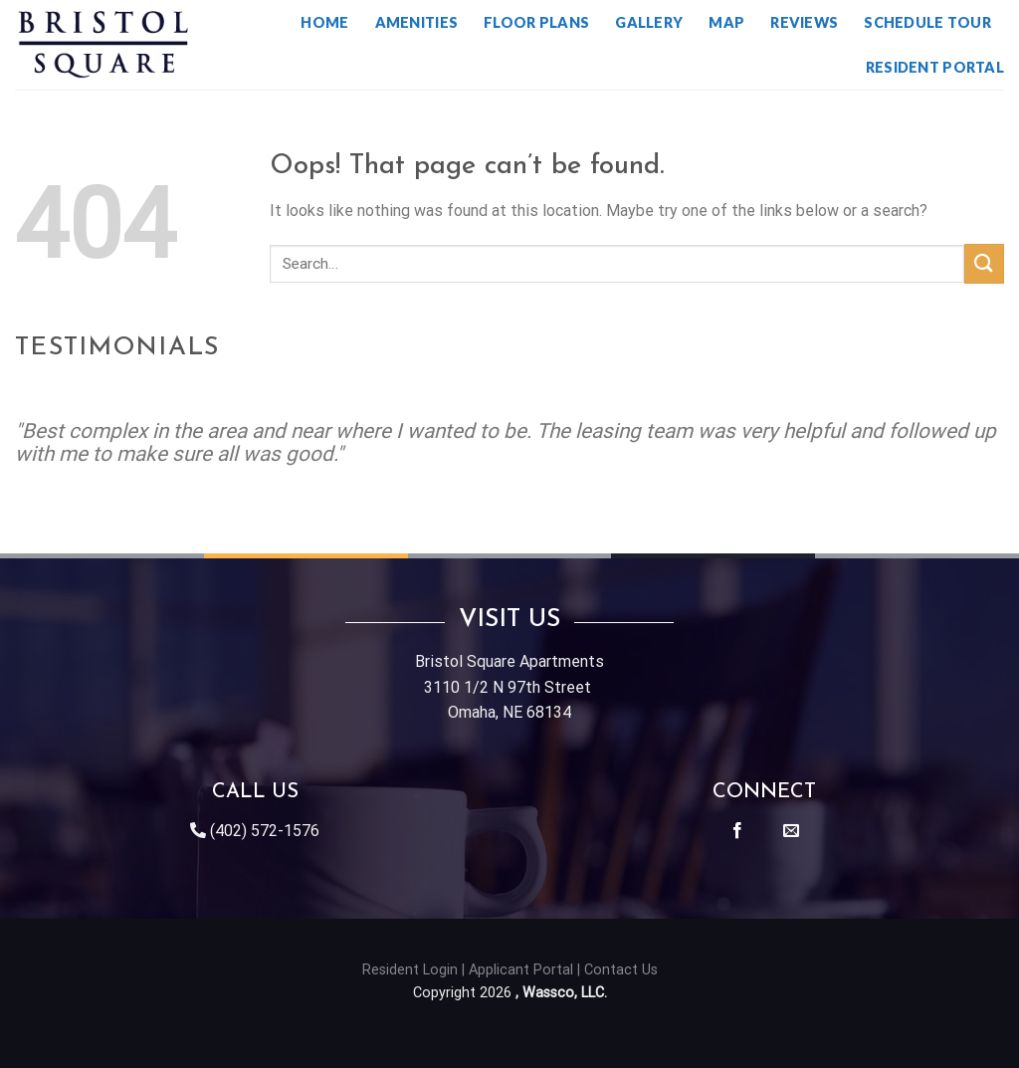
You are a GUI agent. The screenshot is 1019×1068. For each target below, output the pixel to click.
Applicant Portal (521, 969)
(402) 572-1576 (264, 830)
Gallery (649, 22)
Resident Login (410, 969)
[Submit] (984, 263)
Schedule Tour (927, 22)
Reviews (804, 22)
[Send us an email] (791, 831)
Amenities (417, 22)
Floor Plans (536, 22)
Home (324, 22)
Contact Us (621, 969)
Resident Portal (935, 67)
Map (726, 22)
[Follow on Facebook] (737, 831)
